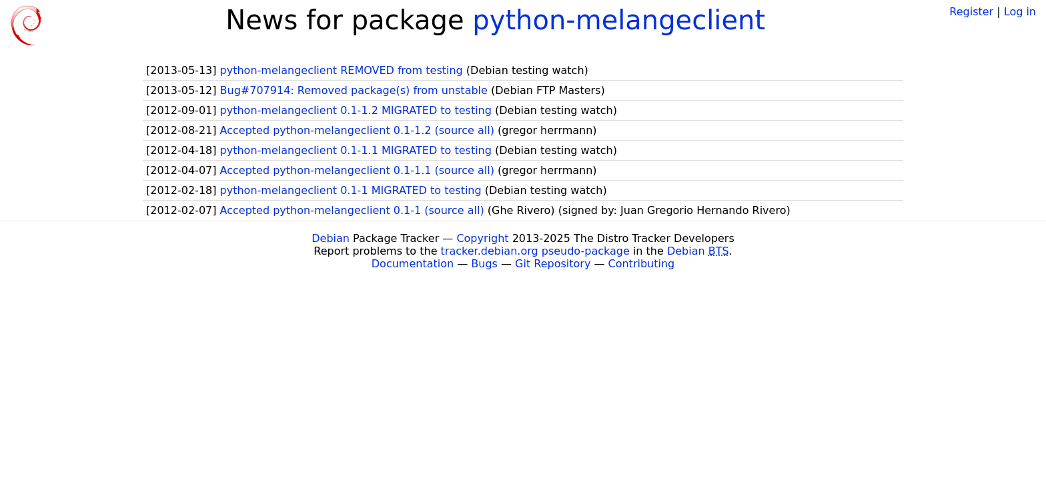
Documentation (413, 263)
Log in (1020, 11)
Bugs (484, 263)
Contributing (641, 263)
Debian (331, 238)
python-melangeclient (618, 20)
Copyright (482, 238)
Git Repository (552, 263)
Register (971, 11)
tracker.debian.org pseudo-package (535, 251)
